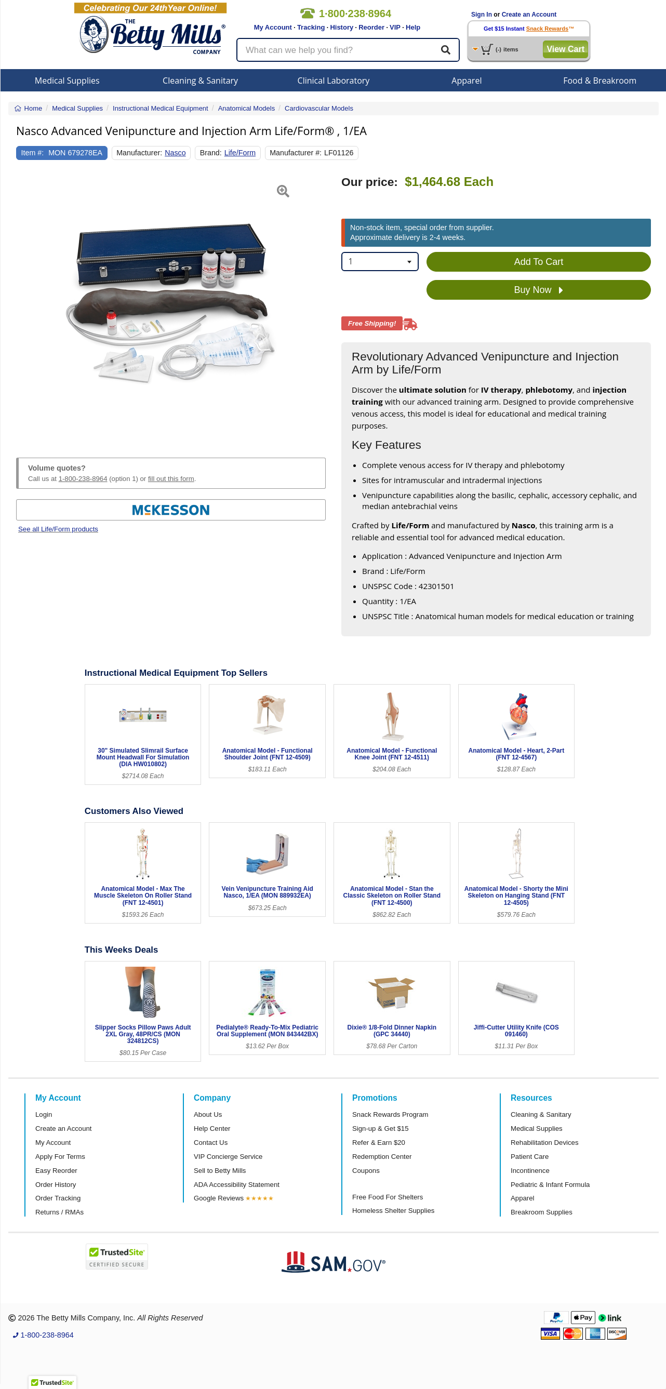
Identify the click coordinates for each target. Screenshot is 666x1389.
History (341, 27)
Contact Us (211, 1142)
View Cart (565, 49)
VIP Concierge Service (228, 1156)
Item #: (32, 153)
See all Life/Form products (58, 529)
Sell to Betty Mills (220, 1170)
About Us (208, 1114)
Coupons (366, 1170)
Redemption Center (381, 1156)
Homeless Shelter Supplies (393, 1210)
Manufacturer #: (296, 153)
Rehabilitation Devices (544, 1142)
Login (43, 1114)
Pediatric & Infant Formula (550, 1184)
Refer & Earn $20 (378, 1142)
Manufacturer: (139, 153)
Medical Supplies (67, 80)
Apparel (466, 80)
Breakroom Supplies (541, 1212)
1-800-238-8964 (83, 479)
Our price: (369, 182)
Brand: (211, 153)
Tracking (311, 27)
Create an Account (529, 14)
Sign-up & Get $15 (380, 1128)
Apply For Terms (60, 1156)
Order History (55, 1184)
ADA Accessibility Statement (236, 1184)
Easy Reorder (56, 1170)
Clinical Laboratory (334, 80)
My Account (273, 27)
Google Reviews (219, 1198)
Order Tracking (58, 1198)
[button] (27, 304)
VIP (395, 27)
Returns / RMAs (59, 1212)
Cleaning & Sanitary (200, 80)
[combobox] (380, 261)
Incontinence (530, 1170)
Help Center (212, 1128)
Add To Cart (539, 262)
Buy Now (538, 290)
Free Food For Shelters (387, 1197)
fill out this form (171, 479)
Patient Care (530, 1156)
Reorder (371, 27)
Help (413, 27)
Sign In (481, 14)
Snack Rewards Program (390, 1114)
